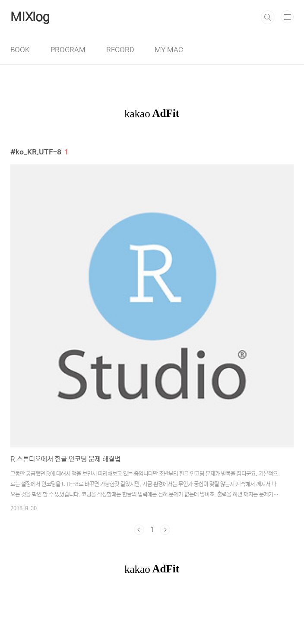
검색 (267, 17)
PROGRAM (68, 49)
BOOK (20, 49)
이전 (139, 530)
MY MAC (169, 49)
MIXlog (30, 17)
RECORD (120, 49)
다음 (165, 530)
